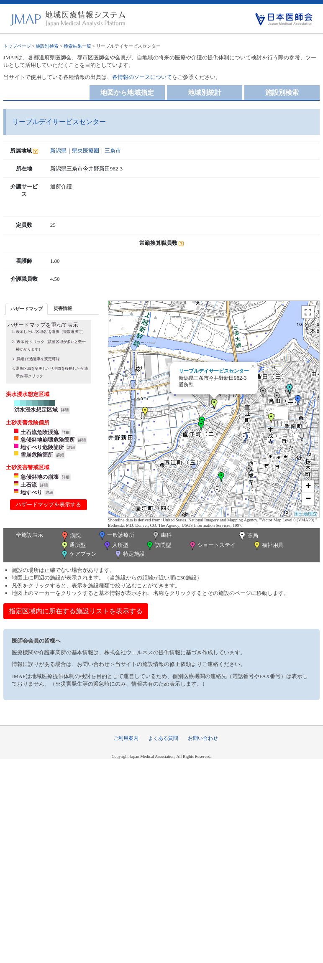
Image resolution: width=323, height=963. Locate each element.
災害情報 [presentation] (63, 308)
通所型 (73, 545)
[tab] (26, 308)
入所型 (115, 545)
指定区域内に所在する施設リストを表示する (76, 611)
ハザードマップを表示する (48, 504)
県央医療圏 (85, 150)
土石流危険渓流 (40, 432)
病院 (70, 536)
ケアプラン (78, 554)
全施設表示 (29, 535)
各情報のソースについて (142, 77)
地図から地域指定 (127, 92)
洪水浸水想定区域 (36, 410)
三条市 (113, 150)
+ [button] (308, 486)
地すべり (31, 492)
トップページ (17, 45)
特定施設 (129, 554)
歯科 (161, 535)
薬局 (247, 536)
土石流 (29, 485)
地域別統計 (204, 92)
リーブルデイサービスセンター (214, 371)
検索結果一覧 (77, 45)
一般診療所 (115, 535)
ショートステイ (212, 545)
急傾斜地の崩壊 (40, 477)
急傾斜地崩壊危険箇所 (48, 440)
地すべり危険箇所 (42, 447)
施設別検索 (47, 45)
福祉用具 (268, 545)
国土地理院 (305, 513)
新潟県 (58, 150)
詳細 (65, 410)
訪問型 (158, 545)
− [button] (308, 499)
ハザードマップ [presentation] (26, 308)
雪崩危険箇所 (37, 455)
